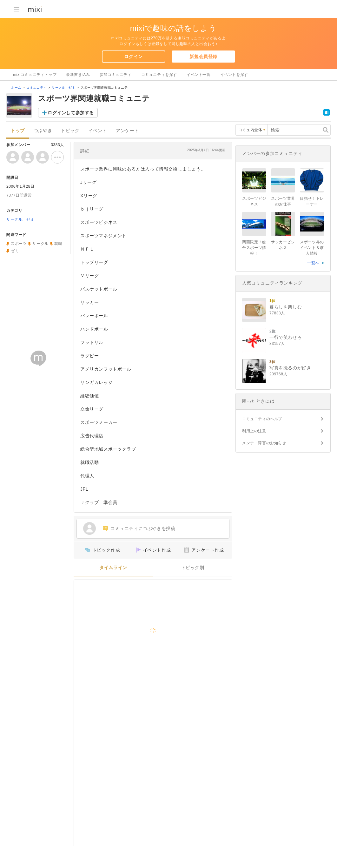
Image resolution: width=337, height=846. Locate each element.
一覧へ (313, 263)
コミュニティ (36, 87)
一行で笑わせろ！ (288, 337)
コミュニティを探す (159, 74)
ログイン (133, 56)
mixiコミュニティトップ (34, 74)
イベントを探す (234, 74)
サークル (40, 243)
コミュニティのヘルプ (262, 419)
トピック (70, 130)
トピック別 (192, 567)
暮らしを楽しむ (285, 306)
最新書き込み (78, 74)
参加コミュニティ (116, 74)
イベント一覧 (199, 74)
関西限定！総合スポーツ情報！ (254, 248)
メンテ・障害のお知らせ (264, 443)
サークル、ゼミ (63, 87)
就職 (58, 243)
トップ (18, 130)
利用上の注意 (254, 431)
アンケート (127, 130)
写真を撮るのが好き (290, 367)
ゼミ (15, 251)
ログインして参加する (71, 112)
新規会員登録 (203, 56)
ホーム (16, 87)
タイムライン (113, 567)
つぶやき (43, 130)
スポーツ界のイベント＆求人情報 (312, 248)
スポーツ (19, 243)
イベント (98, 130)
